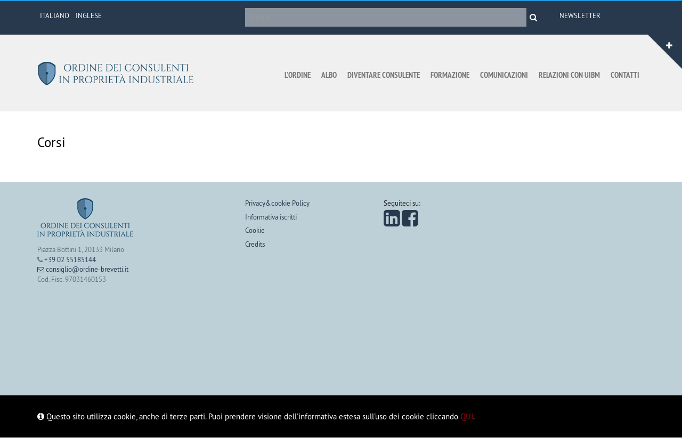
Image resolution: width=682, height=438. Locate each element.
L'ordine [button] (298, 75)
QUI (466, 416)
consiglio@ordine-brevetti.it (82, 269)
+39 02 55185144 (70, 259)
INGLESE (89, 15)
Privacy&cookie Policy (277, 203)
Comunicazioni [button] (504, 75)
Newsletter (579, 15)
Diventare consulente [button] (383, 75)
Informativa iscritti (271, 217)
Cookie (255, 230)
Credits (255, 244)
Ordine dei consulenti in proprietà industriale (117, 73)
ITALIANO (54, 15)
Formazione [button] (450, 75)
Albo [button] (329, 75)
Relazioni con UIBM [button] (569, 75)
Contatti (625, 75)
